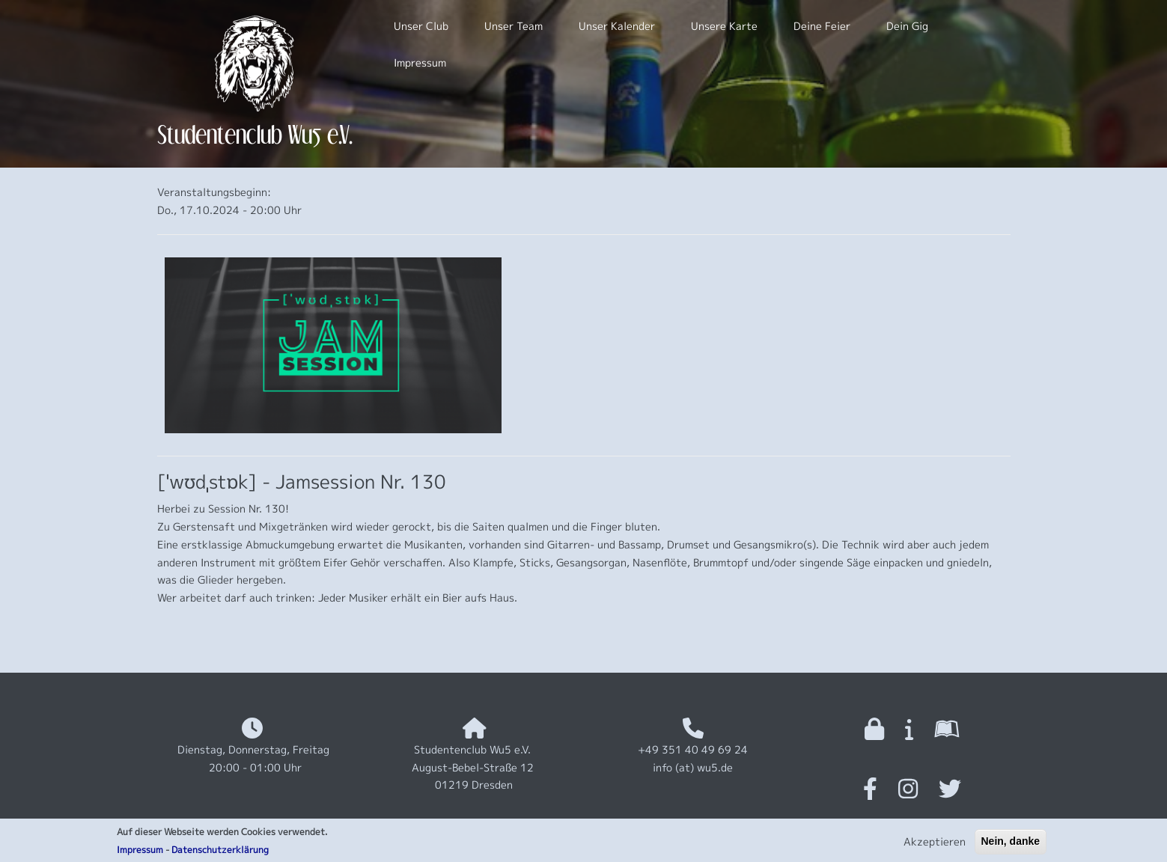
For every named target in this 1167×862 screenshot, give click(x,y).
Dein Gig (907, 26)
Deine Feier (821, 26)
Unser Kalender (617, 26)
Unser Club (421, 26)
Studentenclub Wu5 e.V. (255, 134)
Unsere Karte (724, 26)
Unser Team (513, 26)
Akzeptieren (935, 844)
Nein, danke (1010, 844)
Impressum (140, 852)
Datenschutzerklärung (220, 852)
